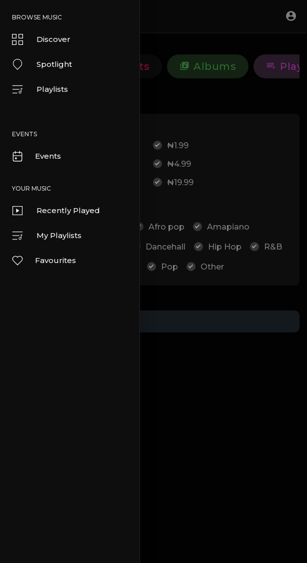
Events (36, 156)
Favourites (43, 260)
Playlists (40, 89)
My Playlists (47, 235)
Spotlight (42, 64)
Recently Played (56, 210)
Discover (41, 39)
